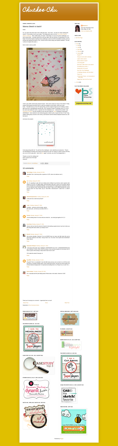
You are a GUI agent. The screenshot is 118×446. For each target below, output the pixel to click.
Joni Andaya (30, 172)
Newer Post (25, 302)
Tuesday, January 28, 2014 (40, 271)
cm (27, 181)
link (43, 153)
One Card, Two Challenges (83, 70)
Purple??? (79, 55)
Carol (54, 111)
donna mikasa (30, 271)
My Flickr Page (79, 37)
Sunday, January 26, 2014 (38, 172)
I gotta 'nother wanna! (82, 58)
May (78, 45)
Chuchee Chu (40, 10)
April (78, 47)
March (78, 49)
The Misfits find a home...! (82, 66)
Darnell (28, 234)
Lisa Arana (29, 224)
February (79, 51)
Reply (28, 176)
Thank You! (79, 74)
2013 (77, 82)
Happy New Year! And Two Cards (84, 79)
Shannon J (85, 25)
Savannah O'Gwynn (27, 111)
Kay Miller (29, 260)
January (79, 53)
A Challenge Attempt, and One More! (85, 72)
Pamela (28, 215)
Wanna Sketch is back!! (82, 60)
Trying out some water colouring (84, 56)
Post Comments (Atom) (34, 305)
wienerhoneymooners (32, 196)
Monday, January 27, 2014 (36, 205)
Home (46, 302)
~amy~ (28, 205)
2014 (77, 43)
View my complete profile (86, 31)
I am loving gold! (80, 62)
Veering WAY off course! (82, 68)
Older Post (67, 302)
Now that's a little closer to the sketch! (85, 64)
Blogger (61, 438)
